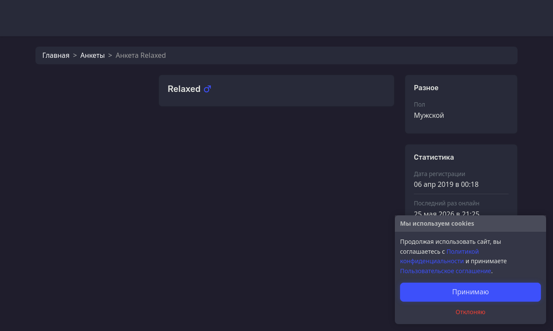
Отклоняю (471, 312)
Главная (56, 55)
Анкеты (92, 55)
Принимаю (470, 291)
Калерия (201, 133)
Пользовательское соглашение (445, 271)
